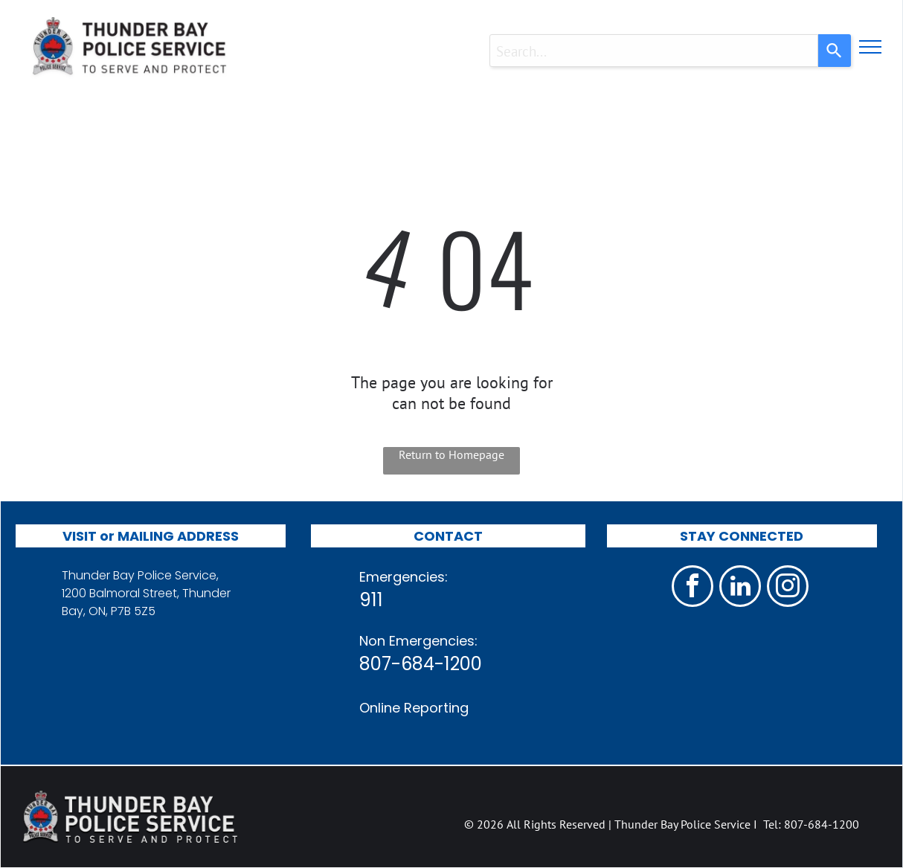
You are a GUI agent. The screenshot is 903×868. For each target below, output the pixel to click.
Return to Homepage (451, 454)
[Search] (834, 50)
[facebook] (692, 588)
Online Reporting (414, 707)
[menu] (870, 47)
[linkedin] (740, 588)
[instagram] (788, 588)
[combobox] (653, 50)
